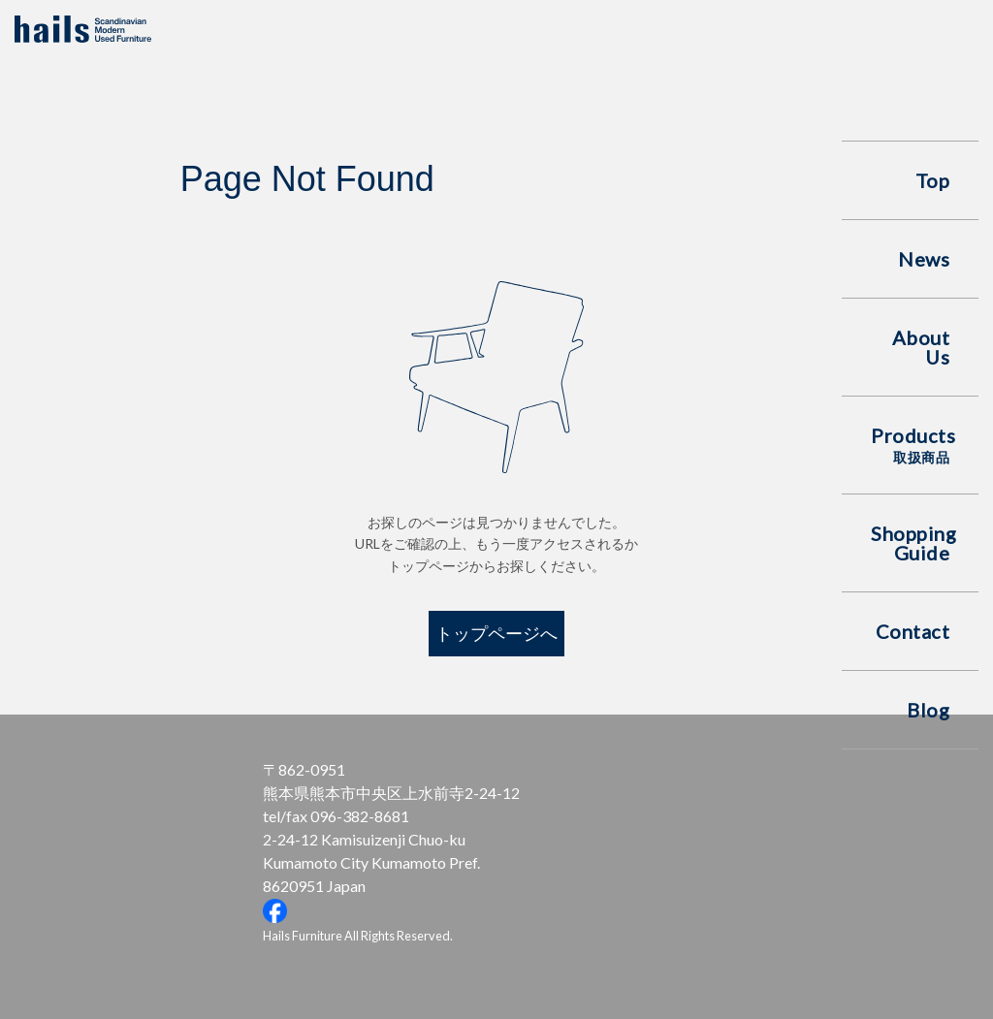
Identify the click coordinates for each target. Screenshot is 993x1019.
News (923, 259)
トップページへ (496, 633)
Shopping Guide (913, 543)
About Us (921, 347)
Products (913, 444)
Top (932, 180)
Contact (913, 631)
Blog (928, 709)
